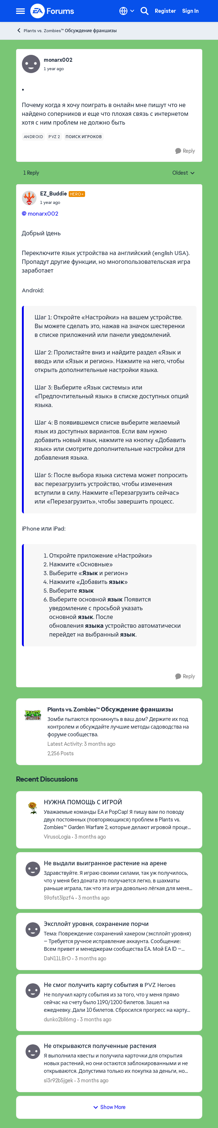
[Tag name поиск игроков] (84, 137)
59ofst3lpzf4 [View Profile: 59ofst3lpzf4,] (59, 897)
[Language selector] (127, 11)
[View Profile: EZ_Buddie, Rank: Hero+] (29, 198)
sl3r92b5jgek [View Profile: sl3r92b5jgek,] (58, 1080)
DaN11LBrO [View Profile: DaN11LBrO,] (57, 958)
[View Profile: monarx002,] (31, 64)
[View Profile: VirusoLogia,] (33, 808)
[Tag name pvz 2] (54, 137)
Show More (109, 1107)
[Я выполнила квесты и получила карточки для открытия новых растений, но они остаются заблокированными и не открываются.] (118, 1063)
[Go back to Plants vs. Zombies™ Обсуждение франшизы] (121, 710)
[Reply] (185, 151)
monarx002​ (43, 213)
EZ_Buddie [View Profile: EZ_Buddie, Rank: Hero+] (53, 193)
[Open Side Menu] (20, 10)
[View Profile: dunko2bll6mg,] (33, 990)
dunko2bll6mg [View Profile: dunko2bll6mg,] (60, 1019)
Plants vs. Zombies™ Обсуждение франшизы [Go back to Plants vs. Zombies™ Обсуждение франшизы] (66, 30)
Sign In (190, 11)
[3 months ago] (89, 837)
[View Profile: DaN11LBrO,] (33, 929)
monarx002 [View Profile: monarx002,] (58, 60)
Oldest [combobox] (183, 173)
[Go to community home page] (52, 11)
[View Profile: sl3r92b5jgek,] (33, 1051)
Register (165, 11)
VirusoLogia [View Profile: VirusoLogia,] (57, 836)
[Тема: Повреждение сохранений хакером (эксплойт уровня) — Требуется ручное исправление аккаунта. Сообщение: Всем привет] (118, 941)
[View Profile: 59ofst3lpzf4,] (33, 869)
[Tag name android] (33, 137)
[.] (62, 202)
